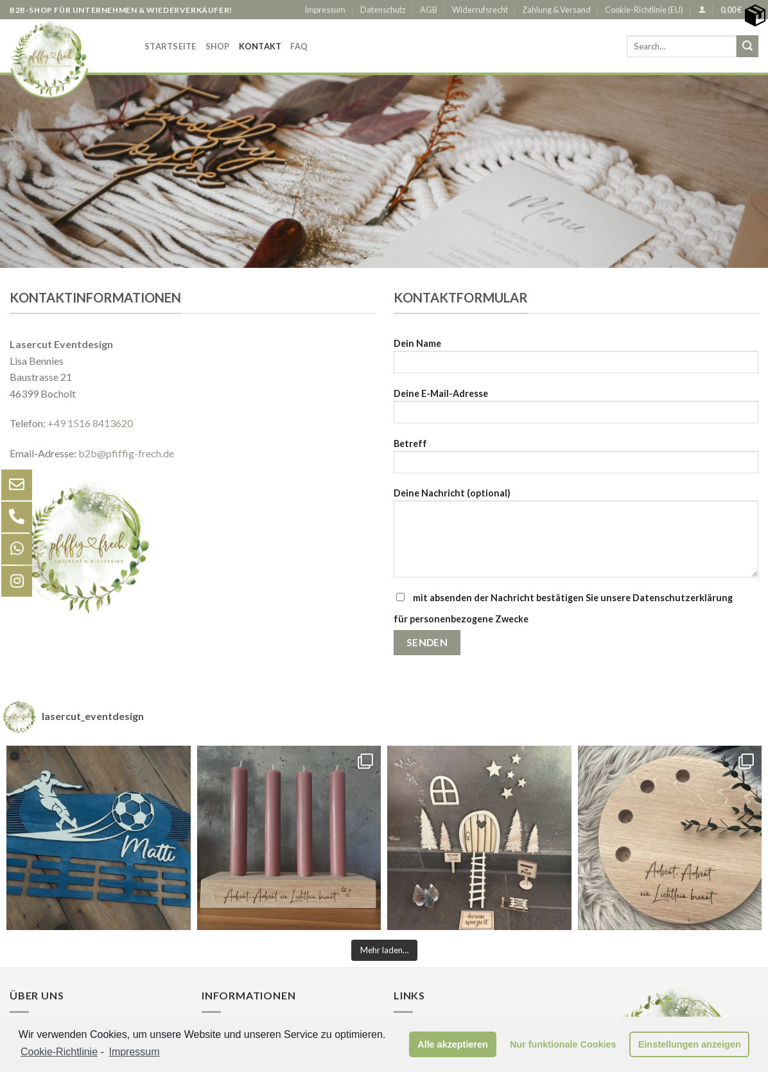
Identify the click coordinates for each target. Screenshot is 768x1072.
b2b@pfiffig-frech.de (125, 453)
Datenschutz (383, 9)
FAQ (299, 46)
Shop (217, 46)
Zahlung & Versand (556, 9)
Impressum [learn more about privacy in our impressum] (134, 1051)
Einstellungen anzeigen (689, 1044)
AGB (428, 9)
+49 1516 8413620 (90, 423)
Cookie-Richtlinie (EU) (644, 9)
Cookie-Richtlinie (59, 1051)
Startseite (170, 46)
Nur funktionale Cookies (563, 1044)
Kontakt (260, 46)
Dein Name (576, 360)
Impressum (324, 9)
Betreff (576, 460)
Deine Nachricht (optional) (576, 537)
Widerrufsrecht (480, 9)
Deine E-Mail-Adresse (576, 410)
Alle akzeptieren (452, 1044)
